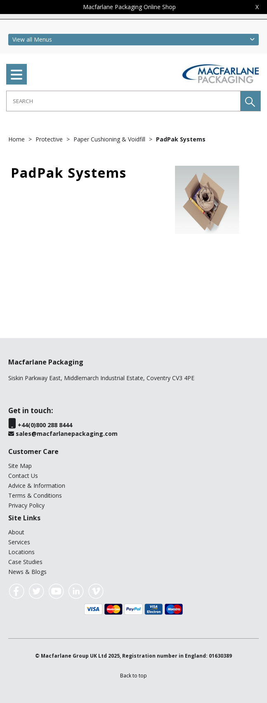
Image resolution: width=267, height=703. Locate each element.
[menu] (16, 74)
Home (17, 139)
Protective (49, 139)
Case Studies (25, 562)
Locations (21, 552)
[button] (250, 101)
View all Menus (32, 39)
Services (19, 542)
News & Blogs (27, 572)
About (16, 532)
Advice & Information (36, 485)
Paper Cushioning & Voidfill (110, 139)
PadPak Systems (181, 139)
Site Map (20, 466)
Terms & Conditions (35, 495)
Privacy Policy (26, 505)
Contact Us (23, 476)
